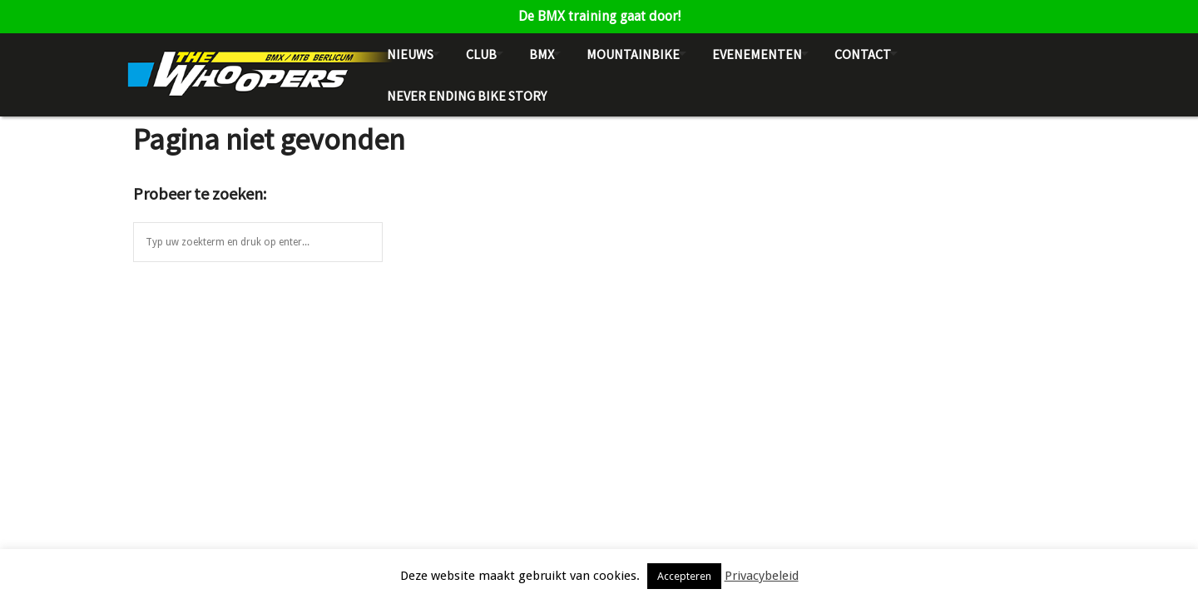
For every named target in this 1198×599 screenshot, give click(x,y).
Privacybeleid (762, 575)
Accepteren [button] (684, 576)
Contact (862, 54)
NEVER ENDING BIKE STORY (467, 95)
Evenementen (757, 54)
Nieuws (410, 54)
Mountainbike (633, 54)
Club (481, 54)
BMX (541, 54)
